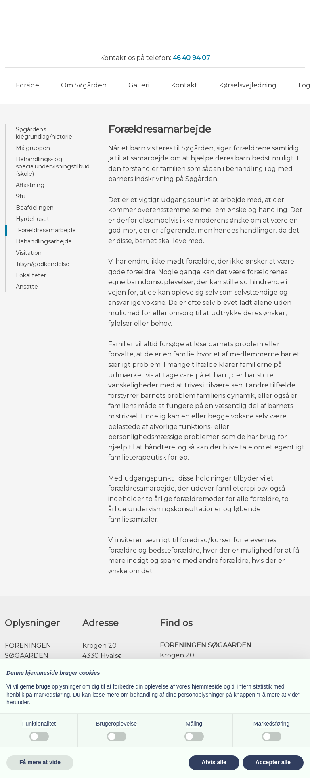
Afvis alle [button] (213, 762)
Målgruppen (33, 148)
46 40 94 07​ (191, 58)
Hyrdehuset (32, 219)
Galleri (138, 85)
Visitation (29, 252)
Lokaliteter (31, 275)
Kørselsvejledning (247, 85)
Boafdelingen (35, 207)
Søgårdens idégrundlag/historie (44, 133)
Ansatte (27, 286)
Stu (20, 196)
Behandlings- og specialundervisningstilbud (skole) (53, 166)
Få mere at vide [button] (40, 762)
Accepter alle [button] (273, 762)
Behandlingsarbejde (44, 241)
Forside (27, 85)
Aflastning (30, 185)
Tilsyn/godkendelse (42, 264)
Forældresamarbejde (47, 230)
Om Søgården (84, 85)
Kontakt (184, 85)
